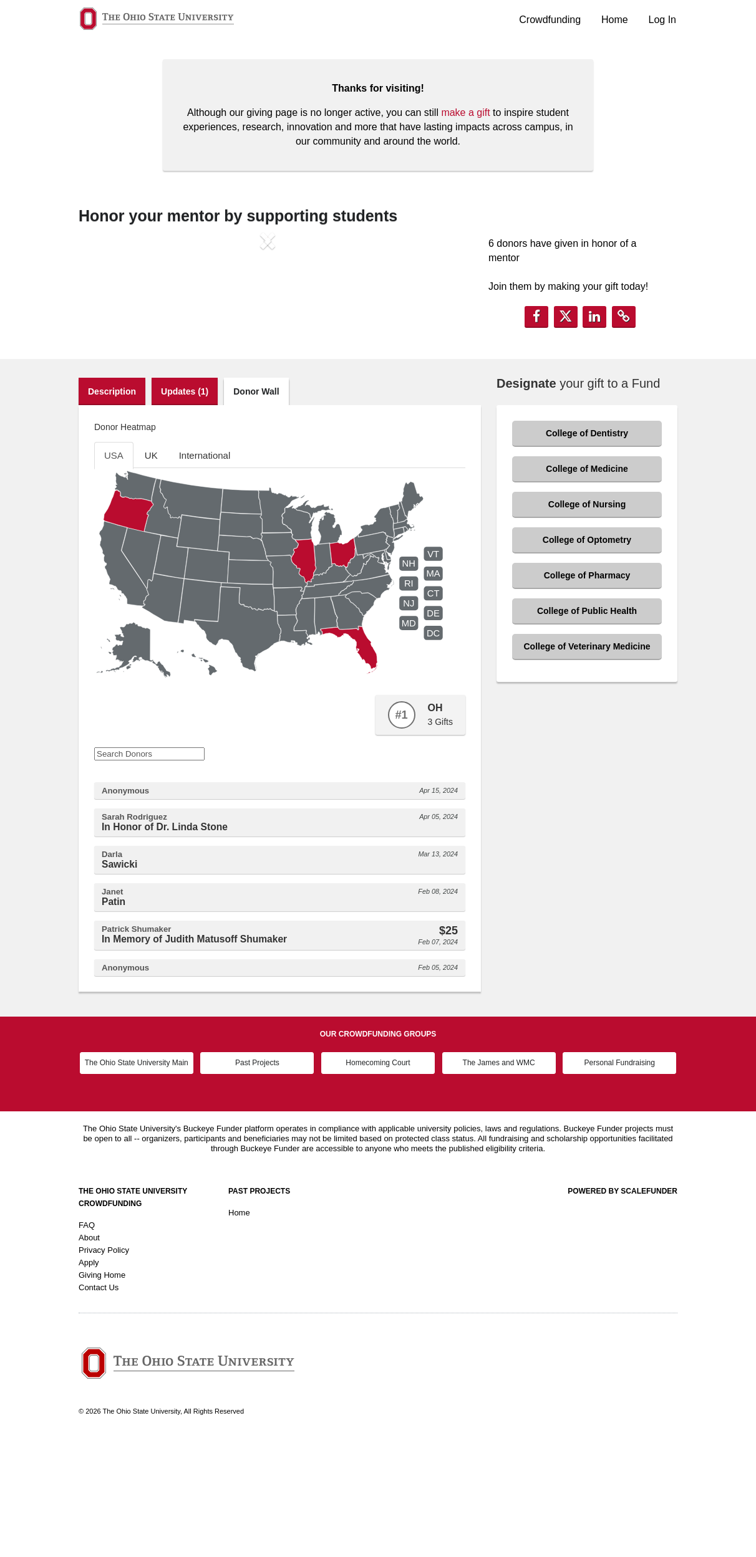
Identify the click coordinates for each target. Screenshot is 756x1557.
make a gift (465, 112)
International (205, 572)
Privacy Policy (104, 1366)
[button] (107, 343)
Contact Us (99, 1403)
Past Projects (257, 1179)
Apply (89, 1378)
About (89, 1353)
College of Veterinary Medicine (586, 763)
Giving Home (102, 1391)
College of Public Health (587, 727)
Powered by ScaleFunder (622, 1307)
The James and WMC (499, 1179)
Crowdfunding (550, 19)
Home (614, 19)
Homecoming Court (378, 1179)
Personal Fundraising (619, 1179)
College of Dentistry (587, 550)
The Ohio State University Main (136, 1179)
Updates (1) (184, 508)
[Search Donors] (149, 870)
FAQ (87, 1341)
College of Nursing (587, 621)
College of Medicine (587, 585)
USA (114, 572)
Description (112, 508)
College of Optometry (587, 656)
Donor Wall (256, 508)
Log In (662, 19)
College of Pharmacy (587, 692)
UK (151, 572)
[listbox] (268, 344)
